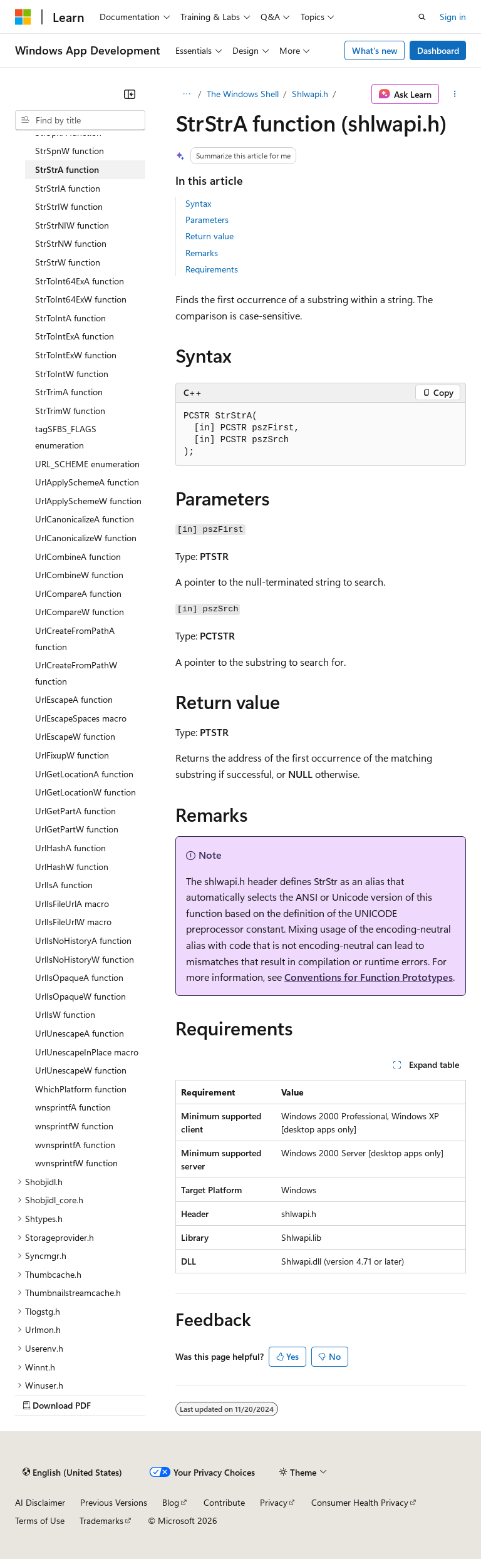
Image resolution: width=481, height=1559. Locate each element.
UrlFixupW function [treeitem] (72, 755)
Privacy (273, 1502)
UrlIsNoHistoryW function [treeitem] (84, 959)
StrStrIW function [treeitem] (69, 206)
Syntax (198, 203)
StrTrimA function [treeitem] (69, 392)
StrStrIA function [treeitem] (67, 188)
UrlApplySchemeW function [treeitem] (88, 501)
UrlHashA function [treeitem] (70, 848)
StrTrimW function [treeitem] (70, 411)
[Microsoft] (23, 17)
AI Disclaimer (40, 1502)
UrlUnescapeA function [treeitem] (79, 1033)
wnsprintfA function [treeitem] (73, 1107)
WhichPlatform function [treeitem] (81, 1089)
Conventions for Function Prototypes (368, 976)
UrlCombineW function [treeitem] (79, 575)
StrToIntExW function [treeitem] (75, 355)
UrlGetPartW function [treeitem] (76, 829)
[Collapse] (129, 94)
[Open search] (422, 17)
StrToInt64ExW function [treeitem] (81, 299)
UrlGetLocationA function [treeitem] (84, 774)
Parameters (207, 219)
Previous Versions (113, 1502)
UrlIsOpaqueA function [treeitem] (79, 977)
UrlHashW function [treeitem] (71, 867)
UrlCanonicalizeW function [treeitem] (86, 538)
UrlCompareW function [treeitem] (79, 612)
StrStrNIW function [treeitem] (72, 225)
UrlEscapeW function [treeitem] (75, 736)
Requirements (211, 269)
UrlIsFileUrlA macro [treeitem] (72, 903)
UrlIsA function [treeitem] (64, 885)
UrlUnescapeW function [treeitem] (81, 1070)
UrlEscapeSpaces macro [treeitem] (81, 718)
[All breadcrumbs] (186, 94)
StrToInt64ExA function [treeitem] (79, 281)
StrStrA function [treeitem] (67, 169)
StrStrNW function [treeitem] (70, 243)
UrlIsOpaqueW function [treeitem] (80, 996)
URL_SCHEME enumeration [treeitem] (87, 464)
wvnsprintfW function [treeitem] (76, 1163)
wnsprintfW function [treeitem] (74, 1126)
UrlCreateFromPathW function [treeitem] (76, 673)
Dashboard (438, 50)
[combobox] (80, 120)
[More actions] (455, 94)
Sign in (453, 17)
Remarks (201, 253)
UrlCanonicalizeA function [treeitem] (84, 519)
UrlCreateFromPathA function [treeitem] (75, 638)
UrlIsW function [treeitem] (65, 1014)
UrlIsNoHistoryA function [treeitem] (83, 940)
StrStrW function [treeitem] (67, 262)
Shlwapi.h (310, 94)
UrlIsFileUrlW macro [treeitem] (73, 922)
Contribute (224, 1502)
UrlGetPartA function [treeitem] (75, 811)
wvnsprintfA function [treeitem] (75, 1145)
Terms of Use (40, 1520)
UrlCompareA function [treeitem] (78, 593)
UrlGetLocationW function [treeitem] (85, 792)
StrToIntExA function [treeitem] (74, 336)
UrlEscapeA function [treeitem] (74, 699)
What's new (375, 50)
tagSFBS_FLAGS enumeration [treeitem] (65, 437)
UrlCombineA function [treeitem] (78, 556)
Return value (209, 236)
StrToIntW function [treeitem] (71, 374)
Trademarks (101, 1520)
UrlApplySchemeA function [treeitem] (87, 482)
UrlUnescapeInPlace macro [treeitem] (86, 1052)
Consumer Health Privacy (359, 1502)
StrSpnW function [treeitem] (69, 151)
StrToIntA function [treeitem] (70, 318)
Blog (170, 1502)
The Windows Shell (243, 94)
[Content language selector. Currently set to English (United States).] (72, 1472)
